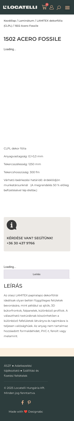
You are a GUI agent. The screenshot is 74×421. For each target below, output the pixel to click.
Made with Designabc (26, 411)
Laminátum (26, 20)
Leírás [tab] (36, 274)
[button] (67, 7)
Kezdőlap (10, 20)
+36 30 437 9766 (21, 243)
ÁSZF (7, 365)
